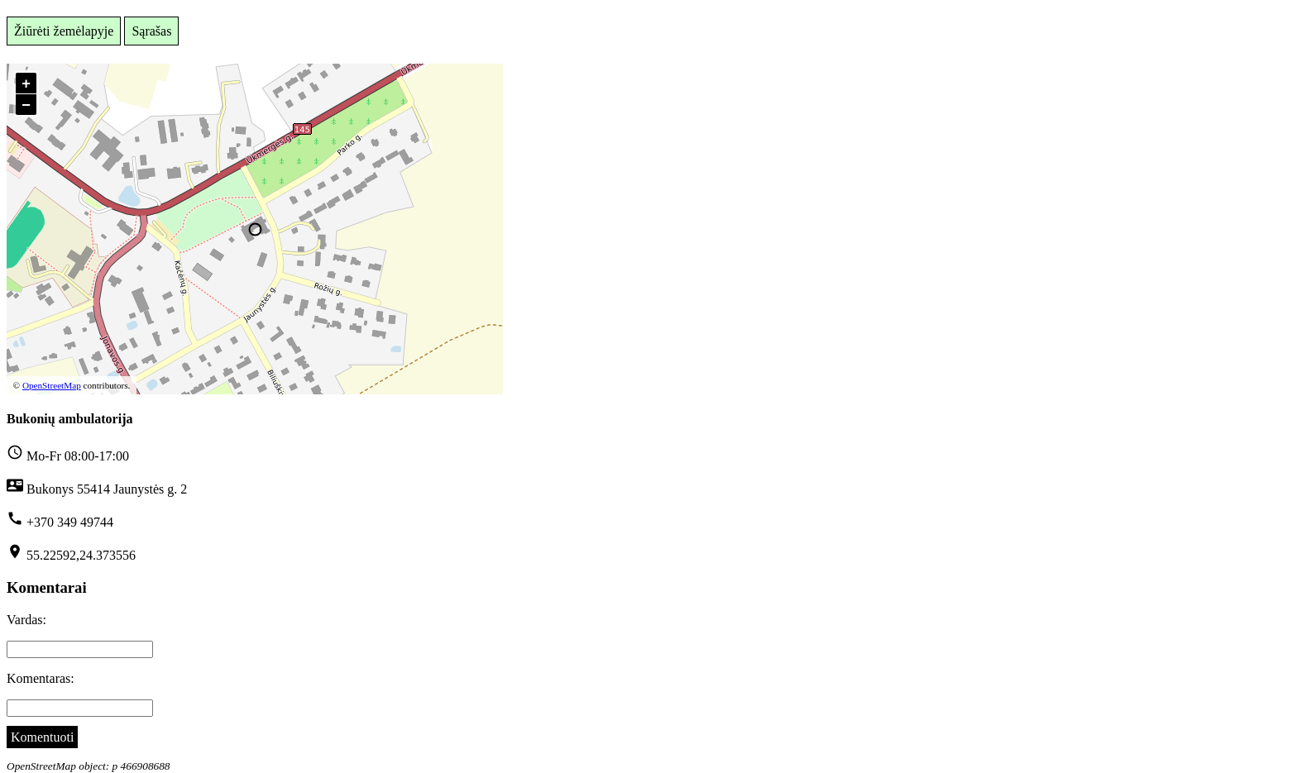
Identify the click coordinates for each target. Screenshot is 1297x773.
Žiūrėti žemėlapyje (63, 31)
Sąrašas (151, 31)
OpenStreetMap (51, 385)
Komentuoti (42, 737)
